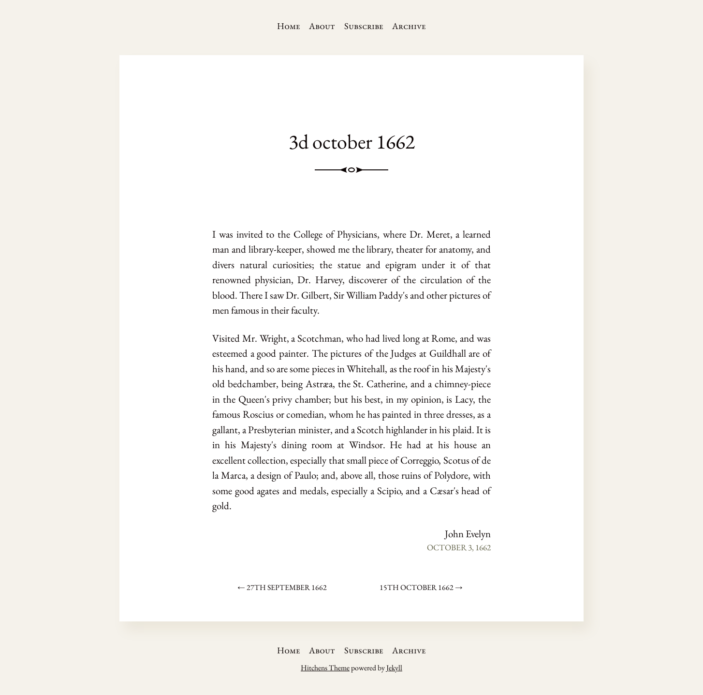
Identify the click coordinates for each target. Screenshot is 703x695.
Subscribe (363, 25)
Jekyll (394, 668)
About (322, 25)
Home (288, 25)
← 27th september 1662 (282, 587)
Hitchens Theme (325, 668)
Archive (409, 25)
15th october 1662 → (421, 587)
